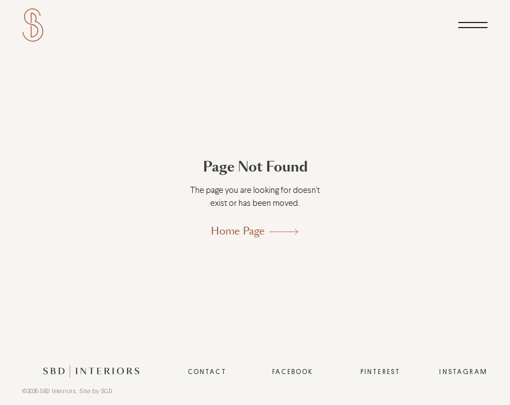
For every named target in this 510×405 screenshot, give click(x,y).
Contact (207, 371)
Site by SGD (96, 391)
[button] (473, 25)
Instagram (463, 371)
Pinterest (380, 371)
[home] (32, 25)
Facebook (292, 371)
